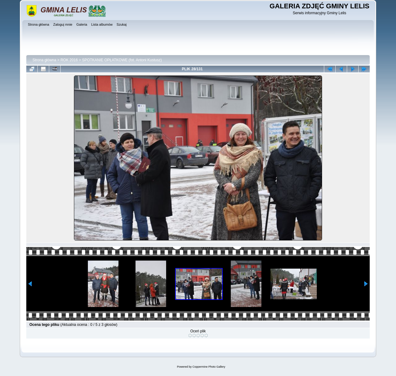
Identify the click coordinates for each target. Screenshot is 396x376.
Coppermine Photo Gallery (208, 366)
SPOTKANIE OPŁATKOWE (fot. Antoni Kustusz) (122, 60)
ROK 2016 (69, 60)
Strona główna (44, 60)
